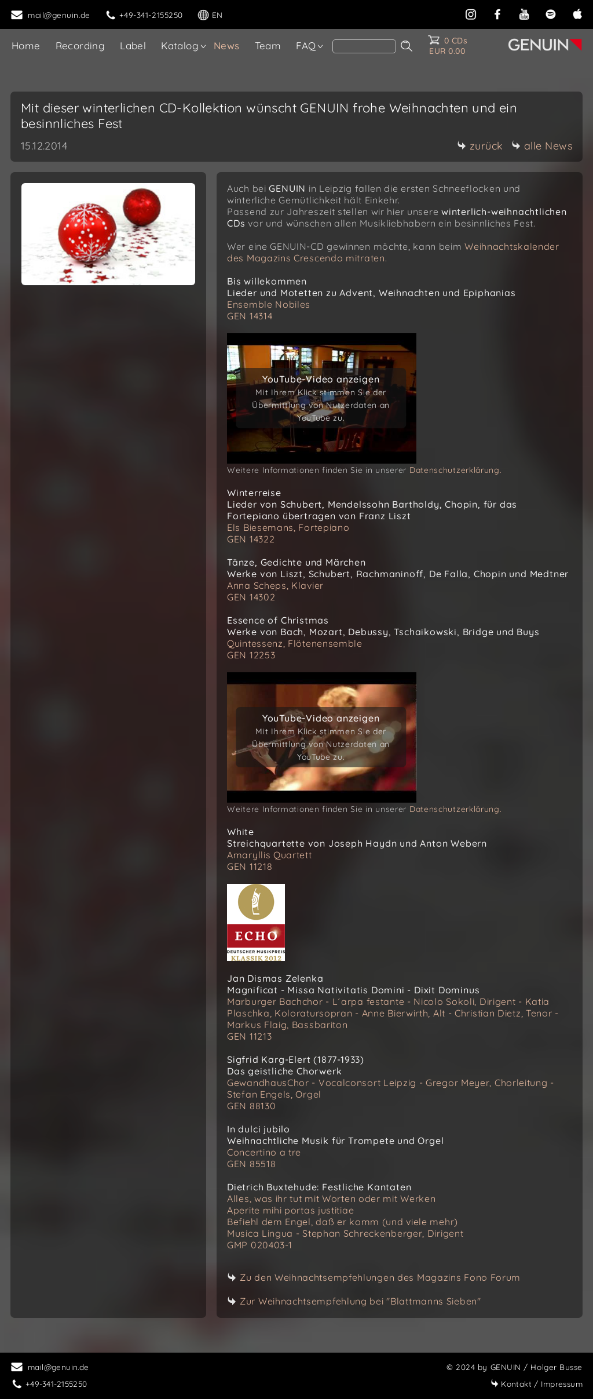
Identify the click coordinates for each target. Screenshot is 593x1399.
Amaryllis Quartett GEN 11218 (269, 860)
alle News (542, 145)
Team (268, 45)
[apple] (577, 13)
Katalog (180, 45)
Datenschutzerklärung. (455, 470)
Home (26, 45)
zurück (480, 145)
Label (133, 45)
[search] (364, 46)
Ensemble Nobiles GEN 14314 (268, 310)
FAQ (306, 45)
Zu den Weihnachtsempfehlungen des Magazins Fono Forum (380, 1277)
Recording (80, 45)
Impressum (536, 1384)
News (227, 45)
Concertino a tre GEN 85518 (264, 1158)
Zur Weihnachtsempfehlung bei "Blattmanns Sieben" (360, 1301)
